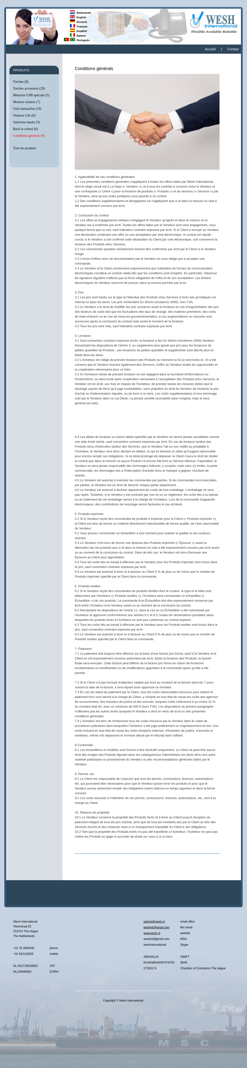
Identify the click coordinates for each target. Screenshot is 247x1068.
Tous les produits (24, 148)
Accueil (210, 49)
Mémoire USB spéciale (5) (31, 95)
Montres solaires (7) (26, 102)
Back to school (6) (25, 129)
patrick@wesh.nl (154, 921)
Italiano (78, 35)
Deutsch (78, 21)
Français (79, 26)
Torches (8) (20, 82)
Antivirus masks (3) (26, 122)
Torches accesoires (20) (29, 88)
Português (80, 40)
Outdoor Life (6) (24, 115)
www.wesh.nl (152, 933)
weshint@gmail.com (157, 927)
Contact (233, 49)
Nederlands (80, 12)
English (78, 17)
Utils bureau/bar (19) (27, 109)
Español (78, 31)
